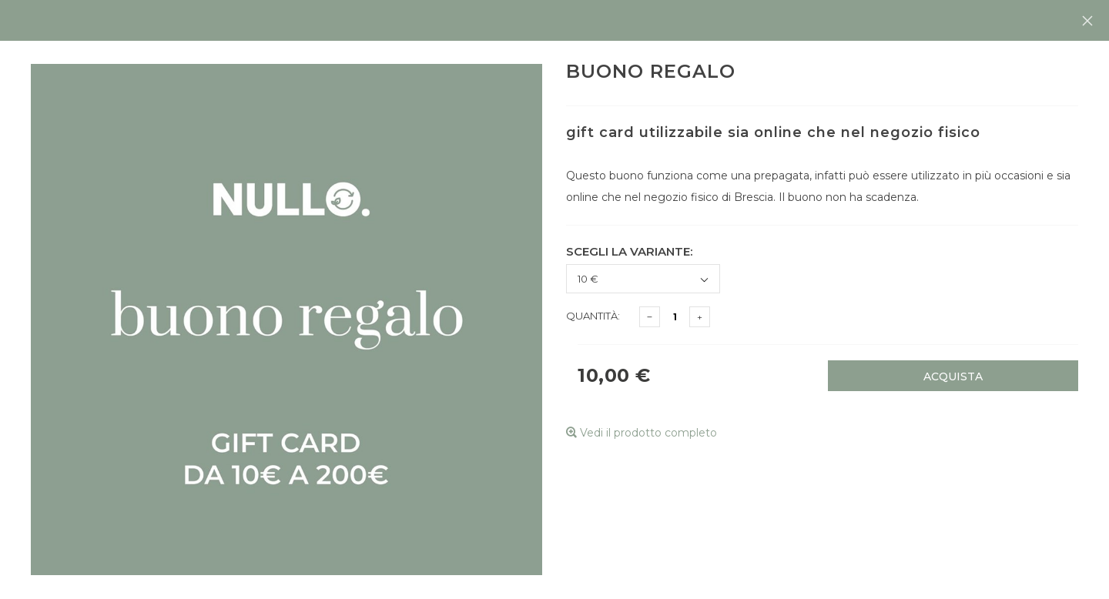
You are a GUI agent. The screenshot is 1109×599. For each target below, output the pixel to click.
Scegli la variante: (629, 251)
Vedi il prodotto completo (641, 433)
